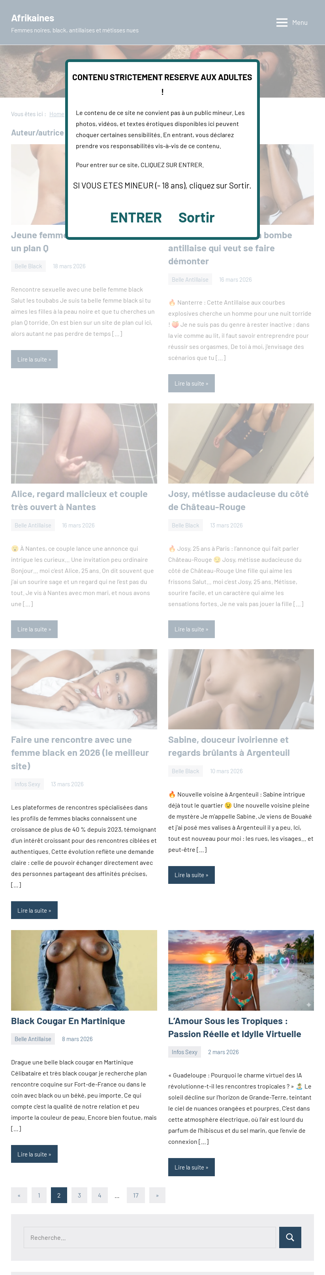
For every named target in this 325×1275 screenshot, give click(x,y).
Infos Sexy (184, 1018)
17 (136, 1161)
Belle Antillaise (33, 1005)
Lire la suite (32, 878)
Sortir (196, 216)
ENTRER (136, 216)
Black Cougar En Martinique (63, 988)
